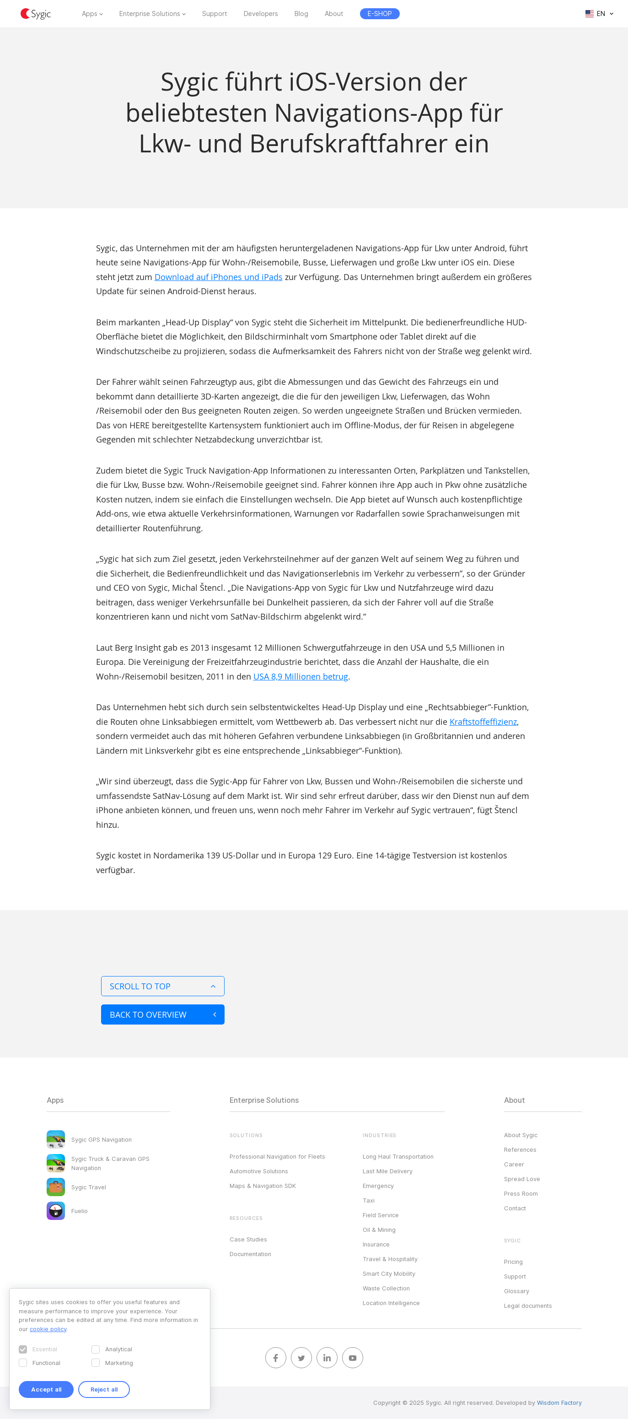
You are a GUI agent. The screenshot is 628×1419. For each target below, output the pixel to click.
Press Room (521, 1193)
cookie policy (48, 1329)
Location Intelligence (391, 1302)
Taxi (369, 1200)
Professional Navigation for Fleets (277, 1156)
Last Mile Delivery (388, 1171)
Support (214, 13)
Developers (261, 13)
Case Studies (248, 1239)
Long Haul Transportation (398, 1156)
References (520, 1149)
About (334, 13)
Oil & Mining (379, 1229)
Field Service (381, 1215)
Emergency (378, 1185)
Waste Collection (386, 1288)
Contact (515, 1208)
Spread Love (522, 1178)
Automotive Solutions (259, 1171)
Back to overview (163, 1014)
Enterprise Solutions (149, 13)
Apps (89, 13)
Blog (301, 13)
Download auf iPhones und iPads (219, 276)
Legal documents (528, 1305)
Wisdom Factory (559, 1402)
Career (514, 1164)
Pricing (513, 1261)
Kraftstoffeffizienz (483, 721)
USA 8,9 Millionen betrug (300, 676)
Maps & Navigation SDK (263, 1185)
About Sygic (520, 1134)
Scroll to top (163, 986)
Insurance (376, 1244)
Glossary (516, 1291)
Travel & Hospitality (390, 1259)
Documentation (250, 1253)
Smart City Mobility (389, 1273)
